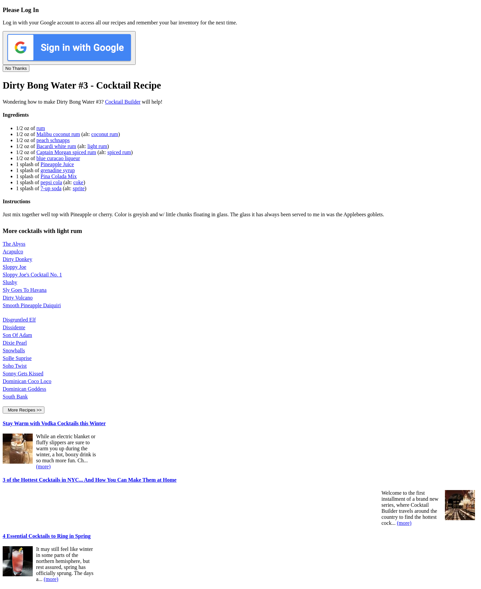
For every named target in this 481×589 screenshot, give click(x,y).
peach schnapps (53, 140)
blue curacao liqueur (58, 158)
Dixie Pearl (15, 343)
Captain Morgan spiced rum (66, 152)
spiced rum (119, 152)
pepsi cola (51, 182)
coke (78, 182)
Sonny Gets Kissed (23, 373)
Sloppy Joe (14, 267)
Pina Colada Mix (58, 176)
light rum (97, 146)
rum (40, 128)
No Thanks (16, 68)
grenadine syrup (57, 170)
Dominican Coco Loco (27, 381)
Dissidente (14, 327)
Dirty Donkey (17, 259)
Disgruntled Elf (19, 320)
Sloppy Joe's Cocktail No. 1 (32, 274)
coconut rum (104, 134)
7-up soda (50, 188)
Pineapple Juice (57, 164)
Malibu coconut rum (58, 134)
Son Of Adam (17, 335)
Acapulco (13, 251)
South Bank (15, 396)
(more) (43, 466)
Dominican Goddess (24, 389)
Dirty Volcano (18, 298)
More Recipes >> (23, 410)
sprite (79, 188)
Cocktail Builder (122, 102)
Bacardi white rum (56, 146)
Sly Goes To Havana (24, 290)
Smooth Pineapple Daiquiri (32, 305)
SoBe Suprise (17, 358)
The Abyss (14, 244)
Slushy (10, 282)
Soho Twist (15, 366)
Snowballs (14, 350)
